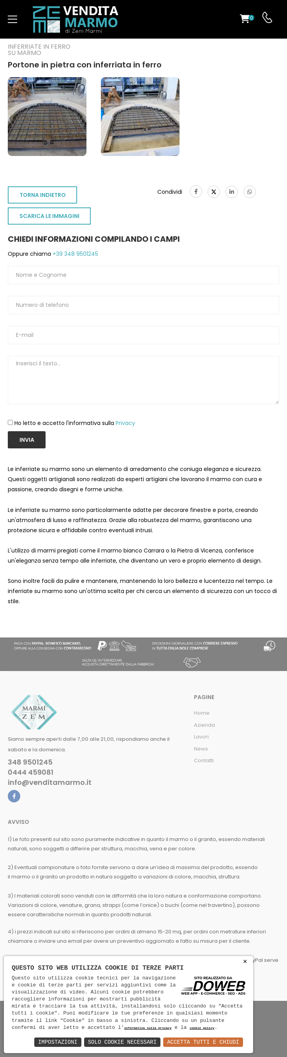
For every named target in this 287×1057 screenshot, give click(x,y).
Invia (26, 440)
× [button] (245, 962)
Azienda (204, 725)
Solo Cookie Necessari (122, 1042)
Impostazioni (57, 1042)
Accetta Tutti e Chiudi (203, 1042)
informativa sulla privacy (148, 1028)
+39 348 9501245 (74, 254)
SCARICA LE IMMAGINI (49, 216)
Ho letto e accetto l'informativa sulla (74, 423)
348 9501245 (30, 762)
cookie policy (202, 1028)
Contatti (204, 760)
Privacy (125, 423)
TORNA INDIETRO (42, 195)
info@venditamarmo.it (50, 782)
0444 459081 (30, 772)
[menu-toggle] (12, 19)
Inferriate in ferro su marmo (39, 50)
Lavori (201, 736)
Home (202, 713)
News (201, 748)
